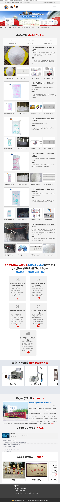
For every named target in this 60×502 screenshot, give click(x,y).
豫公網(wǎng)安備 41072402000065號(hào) (21, 500)
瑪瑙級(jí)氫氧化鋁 (35, 27)
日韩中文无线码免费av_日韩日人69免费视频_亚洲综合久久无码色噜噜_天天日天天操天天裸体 (18, 0)
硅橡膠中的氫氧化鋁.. (7, 451)
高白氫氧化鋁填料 (16, 27)
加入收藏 (53, 2)
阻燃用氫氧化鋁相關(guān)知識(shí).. (10, 440)
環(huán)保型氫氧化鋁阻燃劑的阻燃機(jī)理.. (11, 444)
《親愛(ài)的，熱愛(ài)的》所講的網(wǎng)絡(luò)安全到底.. (14, 442)
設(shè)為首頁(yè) (47, 2)
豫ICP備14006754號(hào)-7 (42, 500)
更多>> (52, 423)
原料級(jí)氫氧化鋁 (48, 43)
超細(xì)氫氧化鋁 (30, 43)
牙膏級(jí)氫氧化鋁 (45, 27)
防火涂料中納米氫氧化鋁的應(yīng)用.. (10, 446)
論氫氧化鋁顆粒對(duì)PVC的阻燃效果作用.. (11, 449)
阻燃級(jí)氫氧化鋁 (26, 27)
